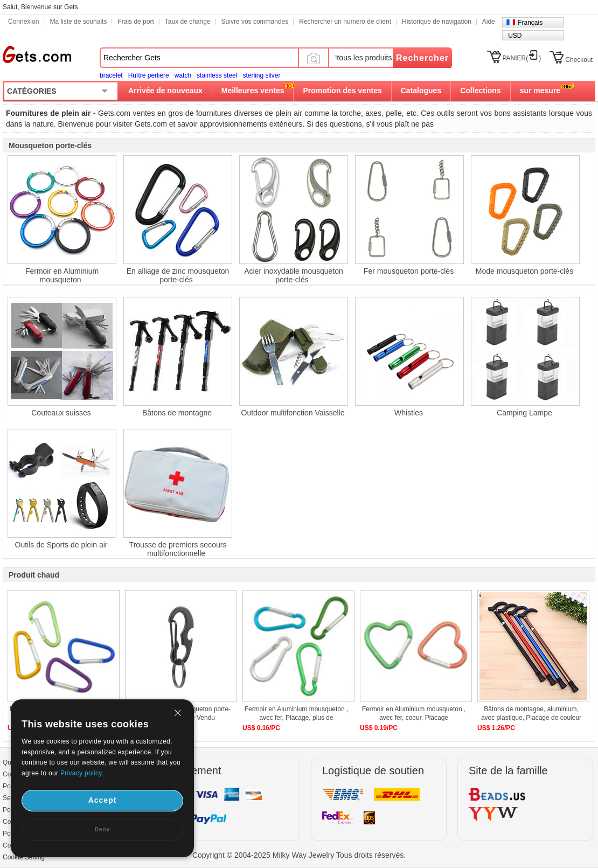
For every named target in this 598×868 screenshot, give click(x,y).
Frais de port (135, 21)
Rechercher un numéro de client (345, 21)
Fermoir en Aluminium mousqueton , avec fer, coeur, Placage (414, 713)
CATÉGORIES (32, 91)
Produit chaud (34, 575)
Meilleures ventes (252, 90)
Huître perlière (148, 75)
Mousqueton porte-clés (50, 145)
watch (183, 75)
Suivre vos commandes (255, 21)
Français (530, 22)
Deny (102, 829)
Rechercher (422, 58)
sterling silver (261, 75)
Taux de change (188, 21)
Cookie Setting (24, 857)
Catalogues (421, 90)
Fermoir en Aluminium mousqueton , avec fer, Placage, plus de (297, 713)
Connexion (23, 21)
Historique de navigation (436, 21)
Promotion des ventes (342, 90)
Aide (488, 21)
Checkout (579, 60)
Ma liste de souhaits (78, 21)
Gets (37, 54)
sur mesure (540, 90)
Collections (480, 90)
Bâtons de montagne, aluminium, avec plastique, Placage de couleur (531, 713)
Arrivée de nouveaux (165, 90)
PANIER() (522, 58)
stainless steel (217, 75)
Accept (102, 800)
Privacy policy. (81, 773)
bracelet (111, 75)
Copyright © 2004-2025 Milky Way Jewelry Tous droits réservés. (299, 855)
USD (514, 35)
